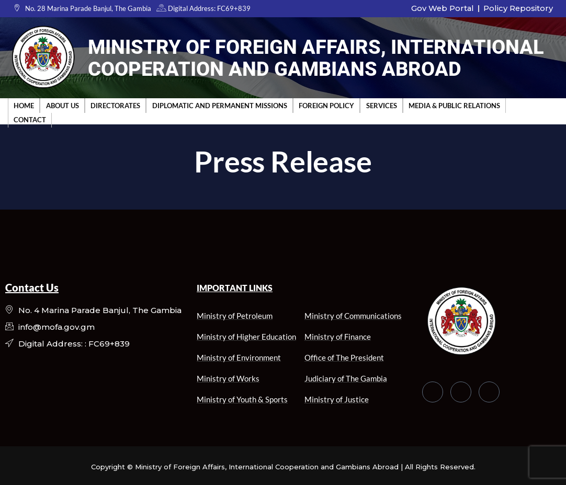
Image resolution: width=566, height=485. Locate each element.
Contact (30, 119)
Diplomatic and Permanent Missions (218, 105)
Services (380, 105)
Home (24, 105)
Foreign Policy (325, 105)
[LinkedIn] (489, 392)
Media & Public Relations (453, 105)
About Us (62, 105)
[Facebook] (432, 392)
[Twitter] (460, 392)
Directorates (115, 105)
